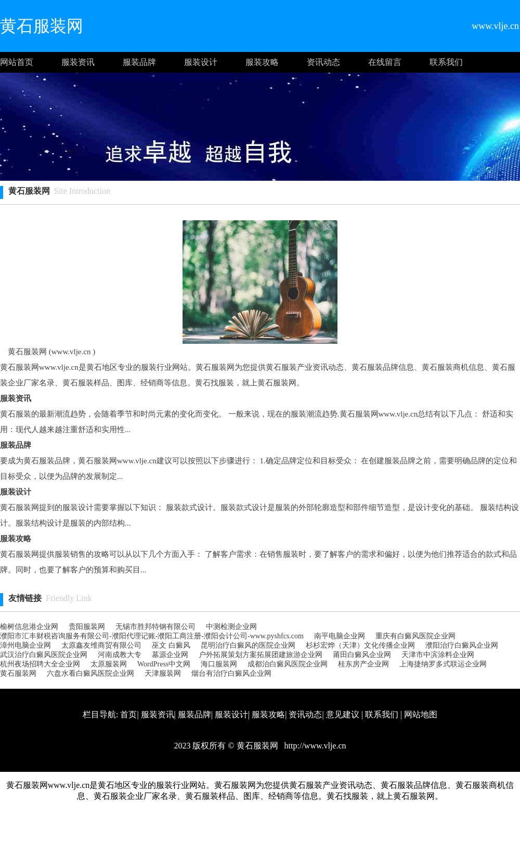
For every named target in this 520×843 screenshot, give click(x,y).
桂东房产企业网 (363, 664)
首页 (128, 714)
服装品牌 (139, 62)
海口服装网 (219, 664)
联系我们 (446, 62)
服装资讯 (78, 62)
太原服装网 (108, 664)
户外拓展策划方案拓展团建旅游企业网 (260, 655)
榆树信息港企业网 (29, 627)
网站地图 (420, 714)
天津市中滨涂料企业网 (437, 655)
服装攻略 (262, 62)
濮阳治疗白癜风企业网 (461, 645)
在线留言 (384, 62)
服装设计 (200, 62)
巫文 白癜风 (171, 645)
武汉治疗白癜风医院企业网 (43, 655)
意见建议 (342, 714)
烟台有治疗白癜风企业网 (231, 673)
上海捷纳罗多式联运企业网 (443, 664)
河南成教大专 (119, 655)
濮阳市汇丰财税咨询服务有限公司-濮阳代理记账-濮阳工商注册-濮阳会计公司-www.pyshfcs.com (152, 636)
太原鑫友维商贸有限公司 (101, 645)
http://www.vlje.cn (314, 745)
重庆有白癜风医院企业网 (415, 636)
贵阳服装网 (87, 627)
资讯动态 (323, 62)
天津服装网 (163, 673)
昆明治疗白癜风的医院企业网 (248, 645)
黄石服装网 (18, 673)
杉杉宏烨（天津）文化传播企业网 (360, 645)
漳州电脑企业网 (25, 645)
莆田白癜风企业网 (362, 655)
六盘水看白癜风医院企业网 (90, 673)
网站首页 (16, 62)
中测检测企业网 (231, 627)
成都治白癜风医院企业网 (288, 664)
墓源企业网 (170, 655)
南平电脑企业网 (339, 636)
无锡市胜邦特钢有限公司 (155, 627)
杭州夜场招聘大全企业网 (40, 664)
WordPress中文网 (163, 664)
